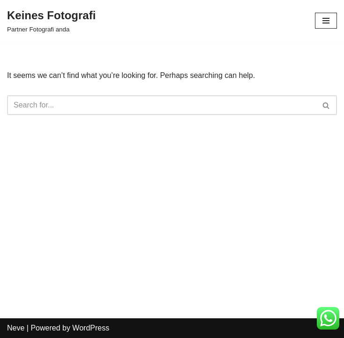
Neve (15, 328)
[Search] (161, 105)
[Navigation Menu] (326, 21)
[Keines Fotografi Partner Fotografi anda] (51, 21)
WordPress (90, 328)
